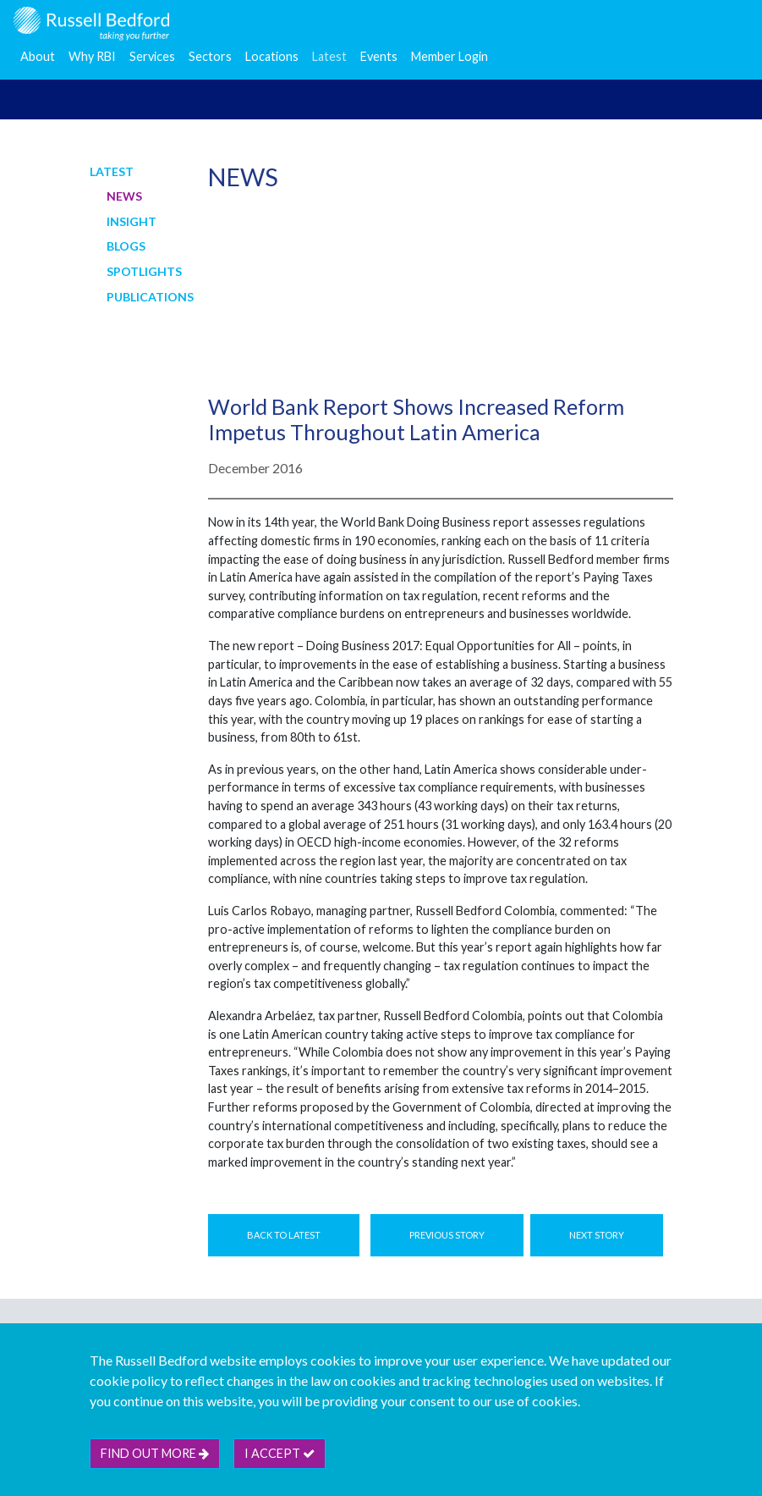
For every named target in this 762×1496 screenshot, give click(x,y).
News (124, 196)
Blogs (126, 246)
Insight (131, 221)
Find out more (155, 1453)
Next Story (596, 1234)
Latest (329, 56)
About (37, 56)
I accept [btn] (279, 1453)
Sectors (210, 56)
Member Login (449, 56)
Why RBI (92, 56)
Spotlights (144, 271)
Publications (150, 297)
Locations (272, 56)
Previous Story (447, 1234)
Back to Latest (284, 1234)
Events (378, 56)
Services (152, 56)
